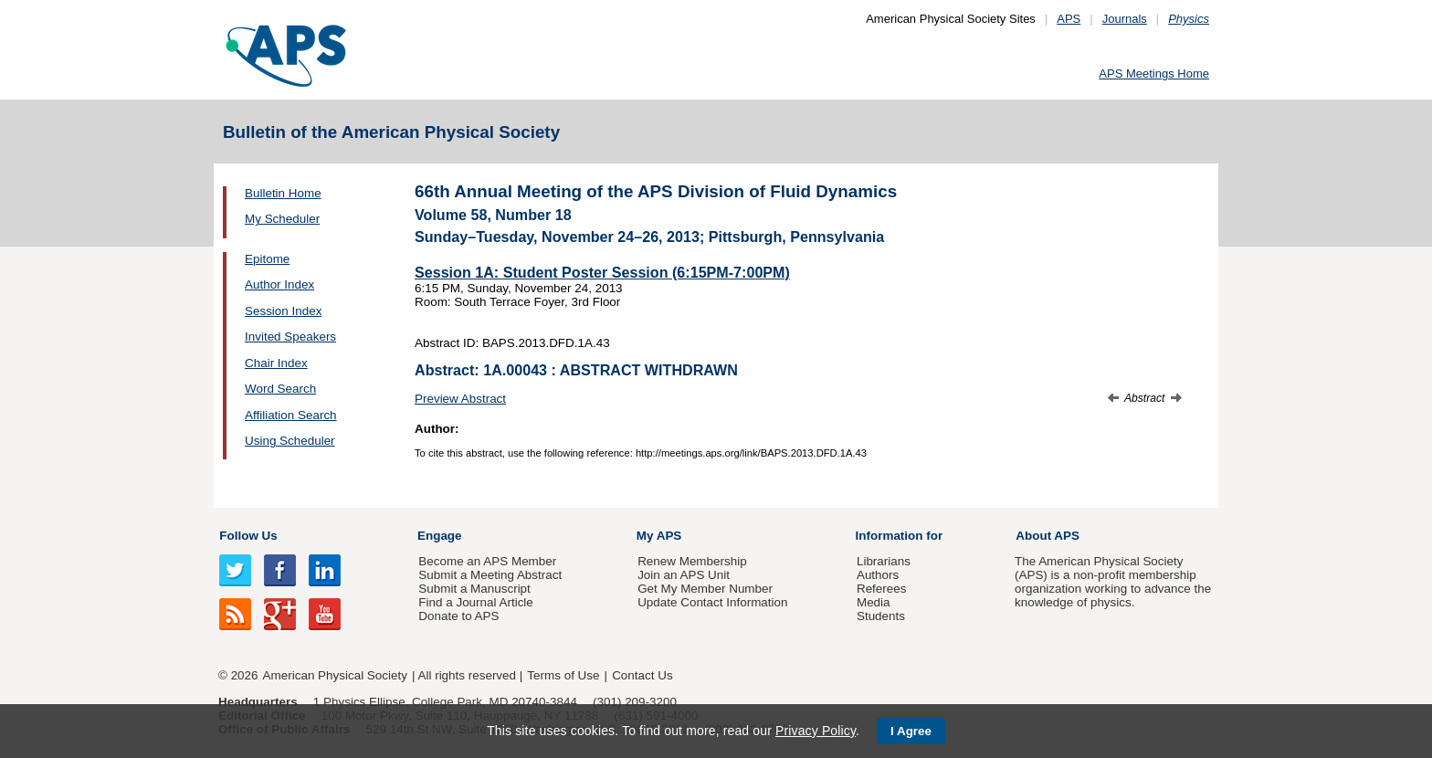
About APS (1047, 535)
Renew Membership (692, 561)
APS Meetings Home (1154, 73)
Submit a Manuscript (474, 588)
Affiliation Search (291, 415)
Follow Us (248, 535)
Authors (878, 575)
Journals (1124, 19)
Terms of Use (563, 675)
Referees (882, 588)
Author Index (279, 284)
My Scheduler (282, 219)
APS (1068, 19)
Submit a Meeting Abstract (490, 575)
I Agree (911, 731)
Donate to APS (458, 616)
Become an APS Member (487, 561)
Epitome (267, 259)
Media (873, 602)
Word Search (280, 388)
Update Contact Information (712, 602)
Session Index (283, 311)
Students (881, 616)
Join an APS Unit (683, 575)
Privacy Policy (815, 730)
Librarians (884, 561)
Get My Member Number (705, 588)
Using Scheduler (290, 440)
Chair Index (276, 363)
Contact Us (642, 675)
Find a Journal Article (475, 602)
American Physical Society (335, 675)
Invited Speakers (290, 336)
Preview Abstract (460, 398)
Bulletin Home (283, 193)
